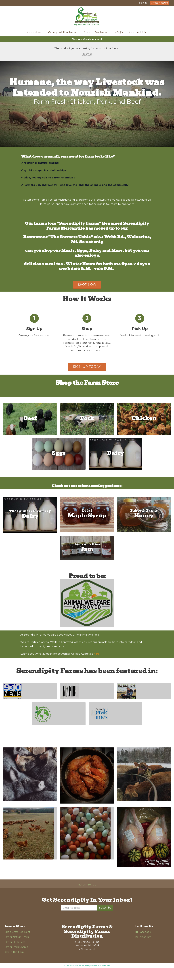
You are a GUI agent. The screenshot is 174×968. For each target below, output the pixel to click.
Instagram (143, 937)
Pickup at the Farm (62, 32)
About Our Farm (95, 32)
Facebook (143, 931)
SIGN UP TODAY (87, 367)
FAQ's (118, 32)
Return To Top (87, 883)
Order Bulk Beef (15, 942)
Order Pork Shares (16, 947)
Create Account (159, 2)
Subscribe (105, 907)
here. (97, 653)
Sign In (143, 2)
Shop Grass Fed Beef (17, 931)
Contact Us (137, 32)
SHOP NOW (87, 284)
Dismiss (87, 54)
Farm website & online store (76, 965)
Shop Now (33, 32)
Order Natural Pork (17, 937)
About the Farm (15, 952)
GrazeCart (105, 965)
